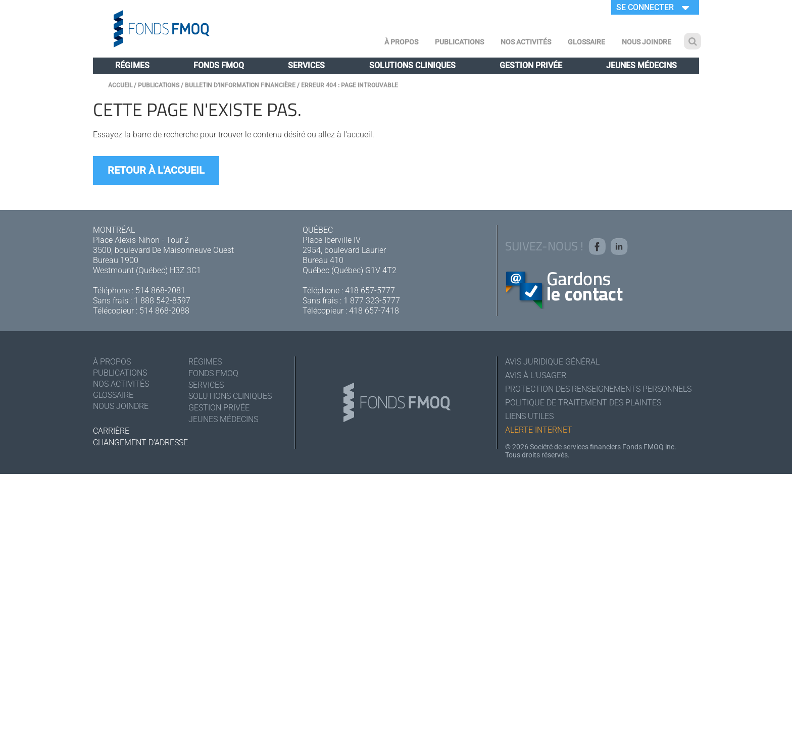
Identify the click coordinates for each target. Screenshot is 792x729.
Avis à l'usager (535, 375)
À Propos (401, 42)
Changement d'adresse (140, 442)
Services (306, 65)
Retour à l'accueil (156, 170)
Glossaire (586, 42)
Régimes (132, 65)
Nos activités (526, 42)
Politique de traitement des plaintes (583, 402)
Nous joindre (646, 42)
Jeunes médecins (641, 65)
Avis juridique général (552, 362)
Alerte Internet (538, 430)
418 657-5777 (370, 290)
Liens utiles (529, 416)
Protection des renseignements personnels (598, 389)
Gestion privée (531, 65)
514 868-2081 (160, 290)
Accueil (120, 85)
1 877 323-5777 (371, 300)
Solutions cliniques (412, 65)
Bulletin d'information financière (240, 85)
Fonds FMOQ (218, 65)
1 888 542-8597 (162, 300)
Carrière (111, 431)
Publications (459, 42)
